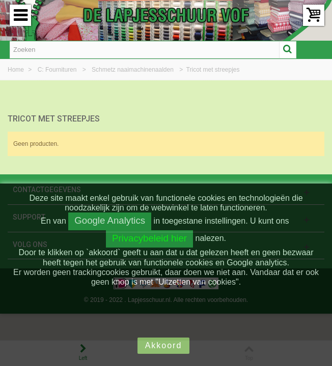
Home (16, 69)
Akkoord (163, 345)
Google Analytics (109, 220)
